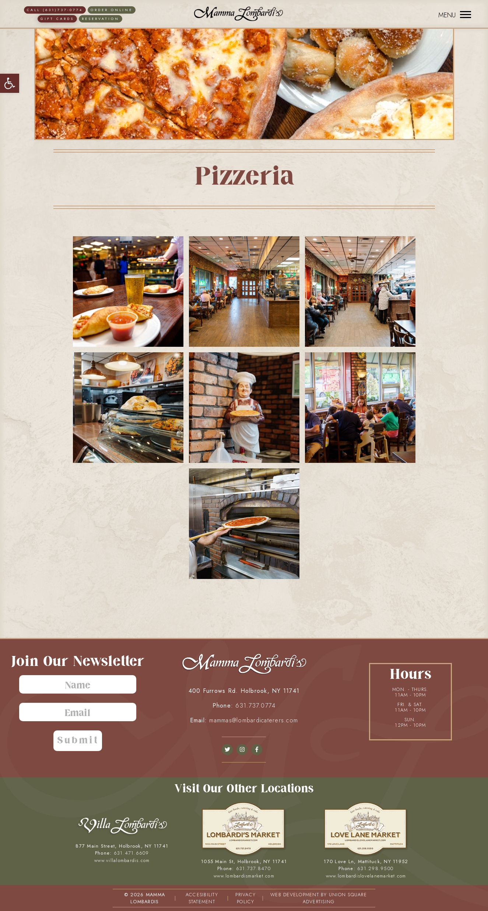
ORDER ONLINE (112, 9)
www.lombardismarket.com (244, 875)
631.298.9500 (375, 868)
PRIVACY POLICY (245, 898)
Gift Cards (57, 18)
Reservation (100, 18)
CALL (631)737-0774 (55, 9)
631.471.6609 (131, 852)
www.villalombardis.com (122, 860)
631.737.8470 (253, 868)
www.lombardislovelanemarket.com (366, 875)
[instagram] (242, 750)
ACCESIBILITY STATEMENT (202, 898)
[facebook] (227, 750)
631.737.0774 (255, 705)
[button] (9, 83)
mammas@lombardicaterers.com (253, 720)
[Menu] (453, 14)
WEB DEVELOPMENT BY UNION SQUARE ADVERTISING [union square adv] (318, 898)
